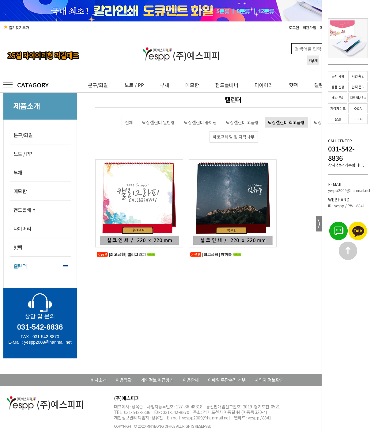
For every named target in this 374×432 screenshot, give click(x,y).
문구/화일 (98, 85)
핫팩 (293, 85)
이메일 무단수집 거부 (227, 380)
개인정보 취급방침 (157, 380)
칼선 (338, 119)
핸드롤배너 (226, 85)
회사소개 (99, 380)
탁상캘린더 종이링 (200, 122)
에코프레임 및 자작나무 (234, 137)
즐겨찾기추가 (16, 27)
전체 (129, 122)
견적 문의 (358, 86)
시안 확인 (358, 76)
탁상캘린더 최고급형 (286, 122)
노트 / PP (134, 85)
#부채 (313, 60)
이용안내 (191, 380)
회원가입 (309, 27)
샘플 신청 (337, 86)
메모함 (192, 85)
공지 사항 (337, 76)
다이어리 (264, 85)
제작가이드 (338, 108)
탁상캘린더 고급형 (242, 122)
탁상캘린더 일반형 (158, 122)
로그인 (294, 27)
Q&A (358, 108)
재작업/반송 (358, 97)
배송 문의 (337, 97)
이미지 (358, 119)
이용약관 (124, 380)
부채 (164, 85)
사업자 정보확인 (269, 380)
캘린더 (20, 266)
